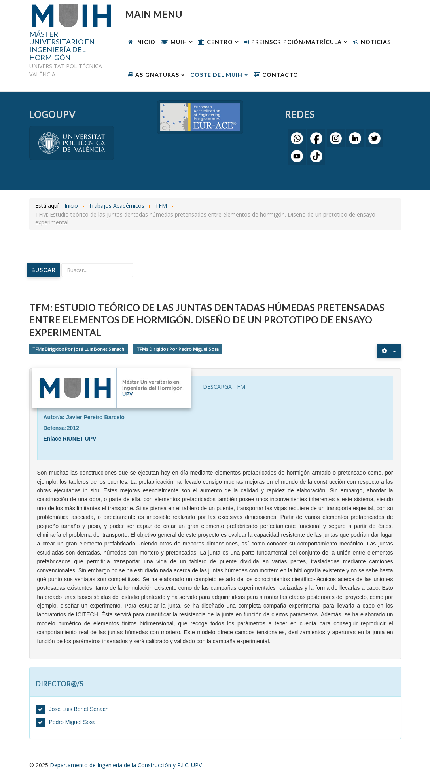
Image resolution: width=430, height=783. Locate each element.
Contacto (280, 74)
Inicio (145, 41)
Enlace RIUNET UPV (70, 438)
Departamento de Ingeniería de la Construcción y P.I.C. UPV (126, 765)
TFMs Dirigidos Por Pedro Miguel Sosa (178, 349)
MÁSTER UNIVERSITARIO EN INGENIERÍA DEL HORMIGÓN (62, 46)
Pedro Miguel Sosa (72, 722)
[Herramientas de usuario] (389, 351)
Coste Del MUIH (216, 74)
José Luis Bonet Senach (79, 709)
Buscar (43, 269)
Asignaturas (157, 74)
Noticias (376, 41)
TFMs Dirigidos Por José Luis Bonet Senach (78, 349)
